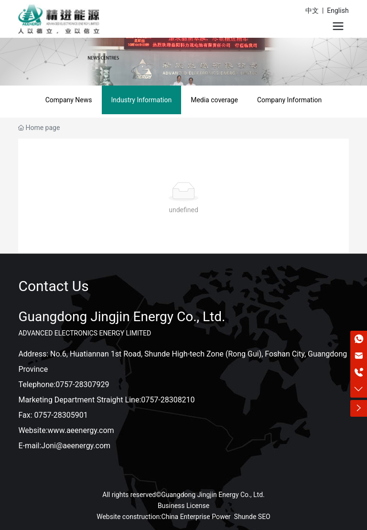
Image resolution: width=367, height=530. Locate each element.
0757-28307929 (82, 384)
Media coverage (214, 100)
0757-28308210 (167, 399)
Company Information (289, 100)
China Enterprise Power (196, 516)
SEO (264, 516)
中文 (312, 10)
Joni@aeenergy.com (75, 445)
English (337, 10)
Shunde (245, 516)
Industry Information (141, 100)
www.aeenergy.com (81, 430)
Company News (68, 100)
